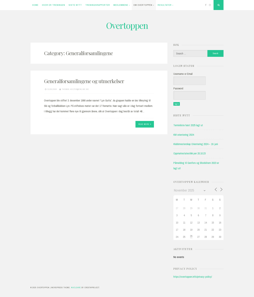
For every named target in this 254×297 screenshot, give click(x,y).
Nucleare (76, 287)
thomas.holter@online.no (75, 89)
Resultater (165, 5)
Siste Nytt (75, 5)
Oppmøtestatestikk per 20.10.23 (189, 153)
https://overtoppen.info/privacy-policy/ (192, 277)
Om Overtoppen (142, 5)
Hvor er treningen (53, 5)
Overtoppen (127, 25)
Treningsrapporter (97, 5)
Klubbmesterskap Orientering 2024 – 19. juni (195, 144)
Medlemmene (120, 5)
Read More (144, 124)
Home (35, 5)
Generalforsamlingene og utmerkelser (84, 81)
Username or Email (183, 74)
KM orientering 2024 (183, 135)
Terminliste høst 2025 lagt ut (188, 125)
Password (178, 88)
